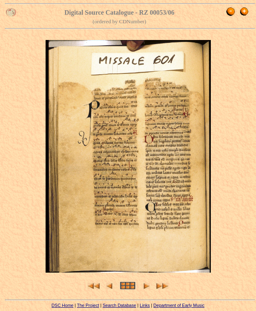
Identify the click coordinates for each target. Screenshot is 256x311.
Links (145, 305)
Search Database (119, 305)
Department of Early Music (179, 305)
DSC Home (63, 305)
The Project (88, 305)
